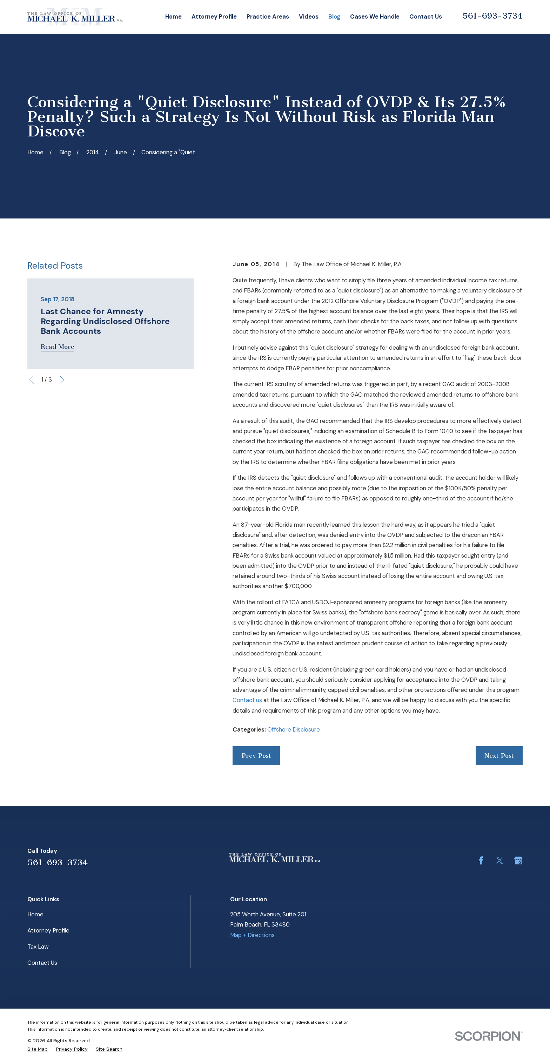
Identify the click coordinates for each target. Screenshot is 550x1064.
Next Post (499, 756)
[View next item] (62, 380)
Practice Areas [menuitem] (268, 16)
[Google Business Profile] (518, 860)
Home (35, 914)
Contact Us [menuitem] (425, 16)
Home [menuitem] (173, 16)
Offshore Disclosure (293, 729)
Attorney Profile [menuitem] (214, 16)
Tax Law (38, 946)
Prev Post (256, 756)
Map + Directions (252, 935)
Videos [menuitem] (308, 16)
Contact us (247, 700)
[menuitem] (37, 1049)
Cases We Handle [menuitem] (375, 16)
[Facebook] (481, 860)
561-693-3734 (492, 16)
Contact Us (42, 963)
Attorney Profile (48, 930)
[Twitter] (500, 860)
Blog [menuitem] (334, 16)
